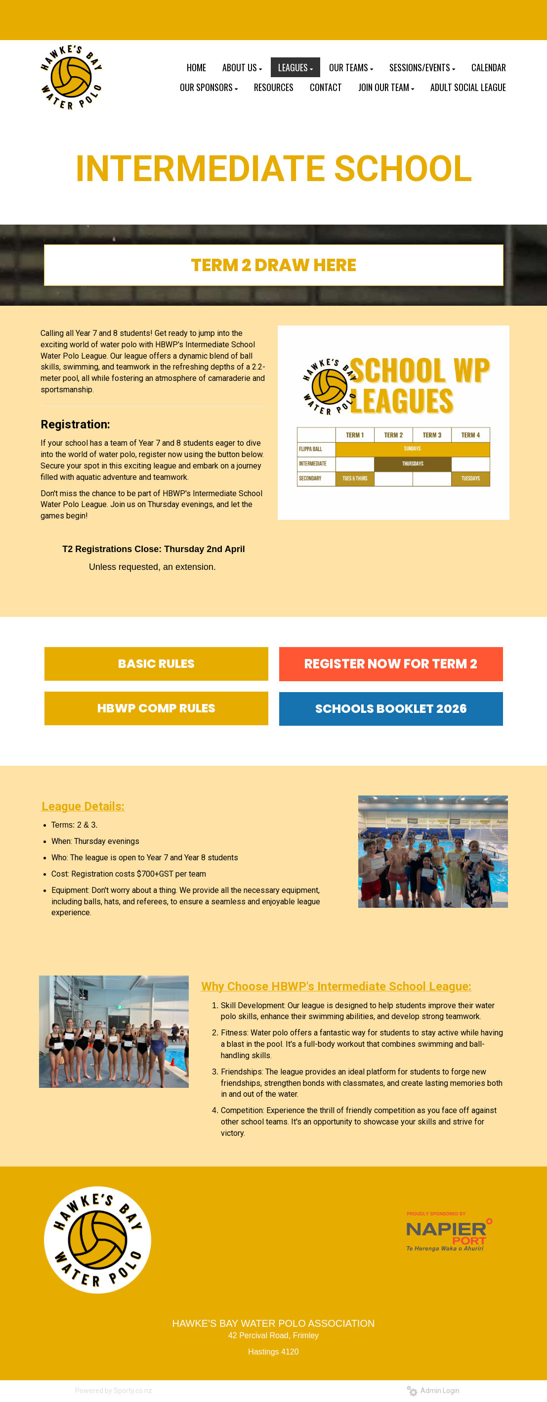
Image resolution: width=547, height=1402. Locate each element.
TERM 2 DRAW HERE (273, 265)
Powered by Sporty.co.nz (113, 1391)
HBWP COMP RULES (156, 708)
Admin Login (433, 1391)
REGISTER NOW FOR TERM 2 (390, 664)
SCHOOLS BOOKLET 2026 (391, 708)
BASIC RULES (156, 663)
